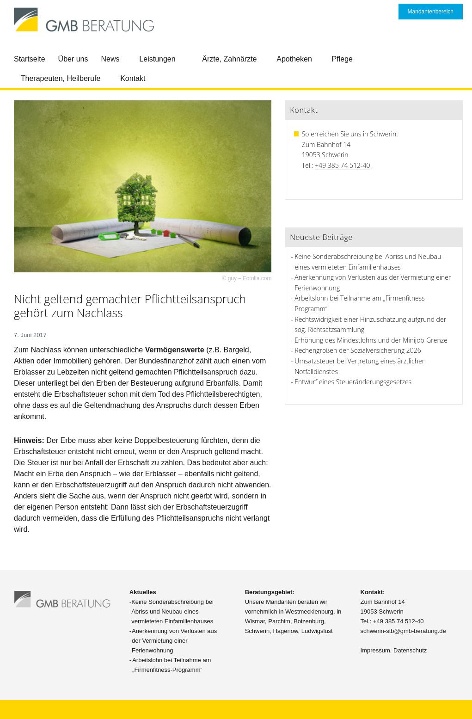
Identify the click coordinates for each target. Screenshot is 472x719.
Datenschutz (410, 650)
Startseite (29, 59)
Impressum (375, 650)
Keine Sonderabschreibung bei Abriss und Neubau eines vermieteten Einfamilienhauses (172, 611)
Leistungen (157, 59)
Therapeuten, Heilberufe (61, 78)
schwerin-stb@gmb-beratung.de (403, 630)
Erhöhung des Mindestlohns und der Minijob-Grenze (370, 340)
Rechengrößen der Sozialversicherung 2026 (357, 350)
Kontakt (132, 78)
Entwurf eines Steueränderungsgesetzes (352, 381)
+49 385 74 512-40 (342, 165)
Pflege (342, 59)
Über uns (73, 59)
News (110, 59)
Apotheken (294, 59)
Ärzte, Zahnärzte (229, 59)
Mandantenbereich (431, 11)
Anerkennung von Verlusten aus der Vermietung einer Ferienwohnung (174, 640)
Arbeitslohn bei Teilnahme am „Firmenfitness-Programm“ (171, 665)
